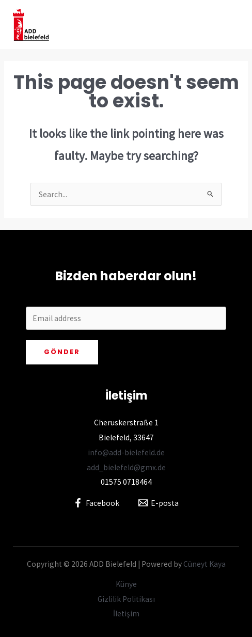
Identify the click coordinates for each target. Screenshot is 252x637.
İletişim (126, 613)
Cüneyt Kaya (204, 564)
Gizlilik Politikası (126, 599)
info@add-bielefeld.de (126, 452)
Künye (126, 584)
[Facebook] (96, 502)
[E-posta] (158, 502)
